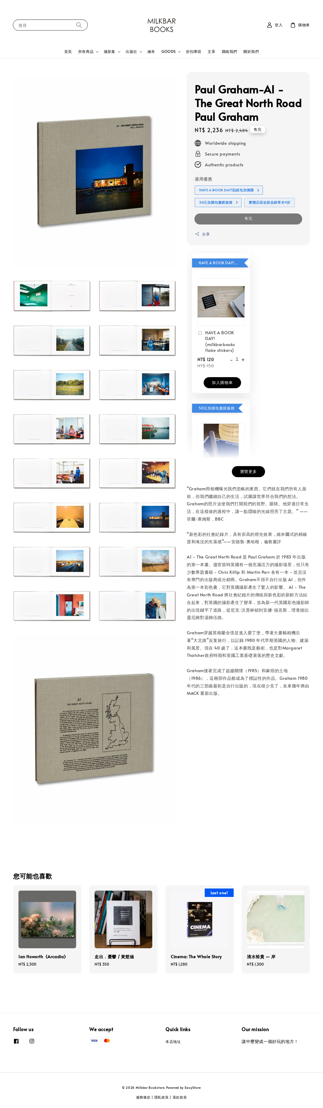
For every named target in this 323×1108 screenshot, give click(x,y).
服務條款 (143, 1097)
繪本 (151, 51)
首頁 (68, 51)
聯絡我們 (229, 51)
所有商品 (86, 51)
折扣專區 (193, 51)
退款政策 (180, 1097)
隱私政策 (161, 1097)
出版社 (131, 51)
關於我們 (251, 51)
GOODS (169, 51)
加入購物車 (222, 382)
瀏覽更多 (248, 471)
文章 (211, 51)
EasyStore (193, 1087)
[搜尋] (79, 25)
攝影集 (109, 51)
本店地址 (173, 1041)
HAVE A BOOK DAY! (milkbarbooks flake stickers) (216, 341)
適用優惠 (203, 179)
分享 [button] (202, 234)
